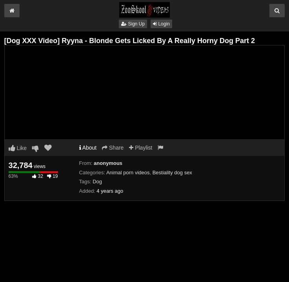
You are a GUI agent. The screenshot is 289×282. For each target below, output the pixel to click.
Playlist (140, 148)
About (88, 148)
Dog (97, 181)
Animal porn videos (128, 172)
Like (18, 148)
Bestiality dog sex (172, 172)
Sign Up (133, 24)
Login (161, 24)
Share (113, 148)
